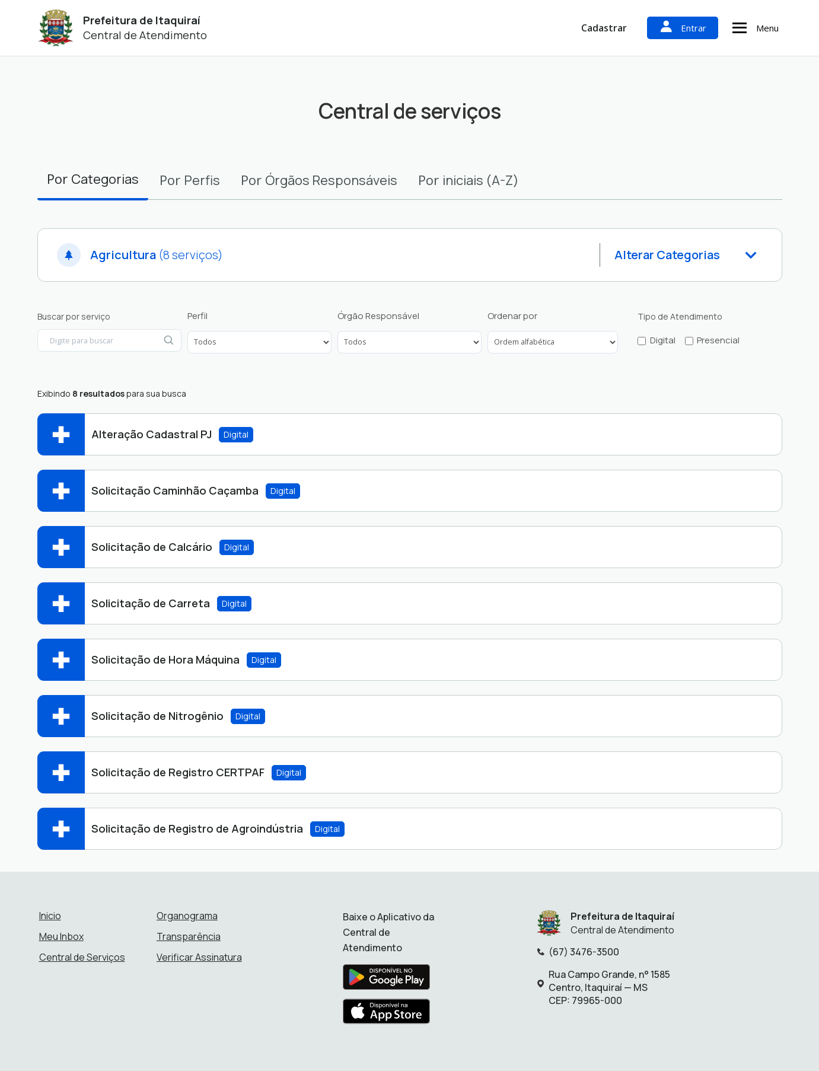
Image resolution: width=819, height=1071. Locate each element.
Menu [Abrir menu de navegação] (754, 28)
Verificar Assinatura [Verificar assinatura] (199, 957)
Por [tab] (93, 179)
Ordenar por (512, 316)
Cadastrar (604, 27)
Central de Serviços (82, 957)
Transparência (189, 936)
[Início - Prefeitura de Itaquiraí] (56, 28)
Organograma (187, 916)
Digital (662, 340)
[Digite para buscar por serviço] (109, 340)
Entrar (682, 27)
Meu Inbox (61, 936)
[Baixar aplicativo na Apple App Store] (387, 1014)
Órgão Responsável (378, 316)
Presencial (718, 340)
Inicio (50, 916)
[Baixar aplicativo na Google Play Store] (386, 980)
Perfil (197, 316)
